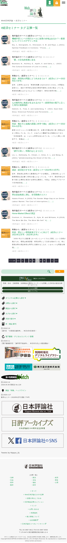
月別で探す (11, 319)
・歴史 (55, 480)
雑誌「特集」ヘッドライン (16, 390)
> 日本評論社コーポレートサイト (33, 524)
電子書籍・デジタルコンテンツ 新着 (20, 336)
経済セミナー (33, 51)
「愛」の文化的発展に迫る (23, 60)
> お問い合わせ (33, 509)
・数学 (11, 485)
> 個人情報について (32, 516)
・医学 (11, 482)
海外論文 (16, 51)
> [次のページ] (52, 261)
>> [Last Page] (56, 261)
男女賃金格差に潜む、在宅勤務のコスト (29, 195)
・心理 (55, 482)
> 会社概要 (33, 520)
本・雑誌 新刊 (11, 324)
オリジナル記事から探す (16, 298)
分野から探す (12, 303)
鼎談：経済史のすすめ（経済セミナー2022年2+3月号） (36, 170)
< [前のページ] (22, 261)
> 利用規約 (34, 513)
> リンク (33, 505)
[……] (47, 48)
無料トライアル (33, 291)
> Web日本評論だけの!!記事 (33, 494)
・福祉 (33, 482)
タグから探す (12, 314)
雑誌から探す (12, 308)
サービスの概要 (33, 288)
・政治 (33, 477)
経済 (24, 51)
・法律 (11, 477)
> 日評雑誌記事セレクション (33, 502)
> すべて (33, 491)
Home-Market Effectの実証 (23, 213)
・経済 (55, 477)
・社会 (11, 480)
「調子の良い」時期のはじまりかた (27, 151)
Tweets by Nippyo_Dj (10, 453)
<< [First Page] (18, 261)
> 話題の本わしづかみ (34, 498)
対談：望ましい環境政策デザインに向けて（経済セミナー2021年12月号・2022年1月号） (37, 233)
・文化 (33, 480)
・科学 (33, 485)
